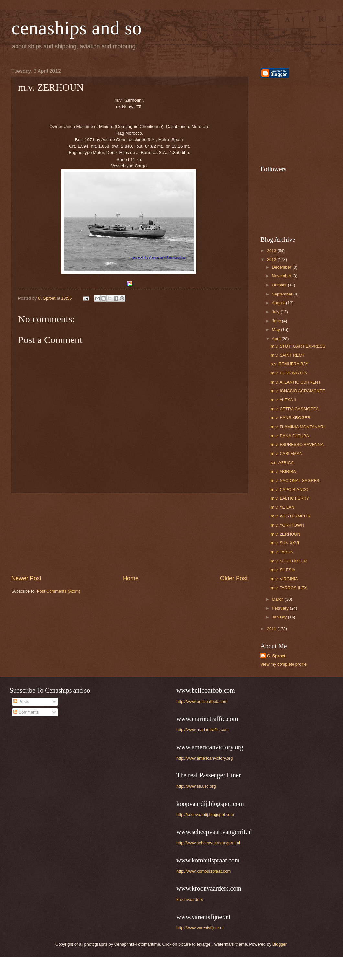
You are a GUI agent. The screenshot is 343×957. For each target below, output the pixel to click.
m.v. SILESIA (283, 569)
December (282, 267)
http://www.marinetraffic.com (202, 729)
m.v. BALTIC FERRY (290, 498)
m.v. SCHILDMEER (289, 561)
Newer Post (26, 578)
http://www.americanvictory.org (204, 758)
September (282, 294)
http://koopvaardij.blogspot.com (205, 814)
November (282, 275)
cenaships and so (76, 28)
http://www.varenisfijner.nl (199, 927)
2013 (272, 250)
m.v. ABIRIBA (283, 471)
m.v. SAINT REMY (288, 355)
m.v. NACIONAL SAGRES (295, 480)
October (280, 285)
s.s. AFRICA (282, 462)
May (276, 329)
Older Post (234, 578)
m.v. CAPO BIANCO (289, 489)
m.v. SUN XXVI (285, 542)
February (281, 608)
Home (130, 578)
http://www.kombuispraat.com (203, 871)
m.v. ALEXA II (283, 399)
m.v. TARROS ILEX (289, 587)
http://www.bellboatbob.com (201, 701)
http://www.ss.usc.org (196, 786)
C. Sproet (276, 655)
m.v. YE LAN (282, 507)
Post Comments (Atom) (58, 591)
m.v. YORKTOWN (287, 525)
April (276, 338)
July (276, 311)
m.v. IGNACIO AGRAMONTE (298, 390)
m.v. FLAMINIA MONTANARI (297, 426)
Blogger (279, 944)
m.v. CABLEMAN (287, 453)
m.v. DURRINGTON (289, 373)
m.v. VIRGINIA (284, 578)
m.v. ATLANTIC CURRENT (296, 382)
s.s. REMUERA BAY (289, 364)
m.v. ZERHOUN (285, 534)
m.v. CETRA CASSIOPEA (295, 408)
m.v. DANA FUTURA (290, 435)
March (278, 599)
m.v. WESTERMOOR (290, 516)
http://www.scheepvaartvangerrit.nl (208, 842)
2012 (272, 259)
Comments (26, 712)
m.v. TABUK (282, 552)
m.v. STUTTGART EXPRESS (298, 346)
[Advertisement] (292, 121)
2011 (272, 628)
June (277, 320)
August (279, 302)
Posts (21, 701)
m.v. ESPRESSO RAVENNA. (298, 444)
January (280, 617)
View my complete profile (283, 664)
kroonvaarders (189, 899)
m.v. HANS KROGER (290, 417)
